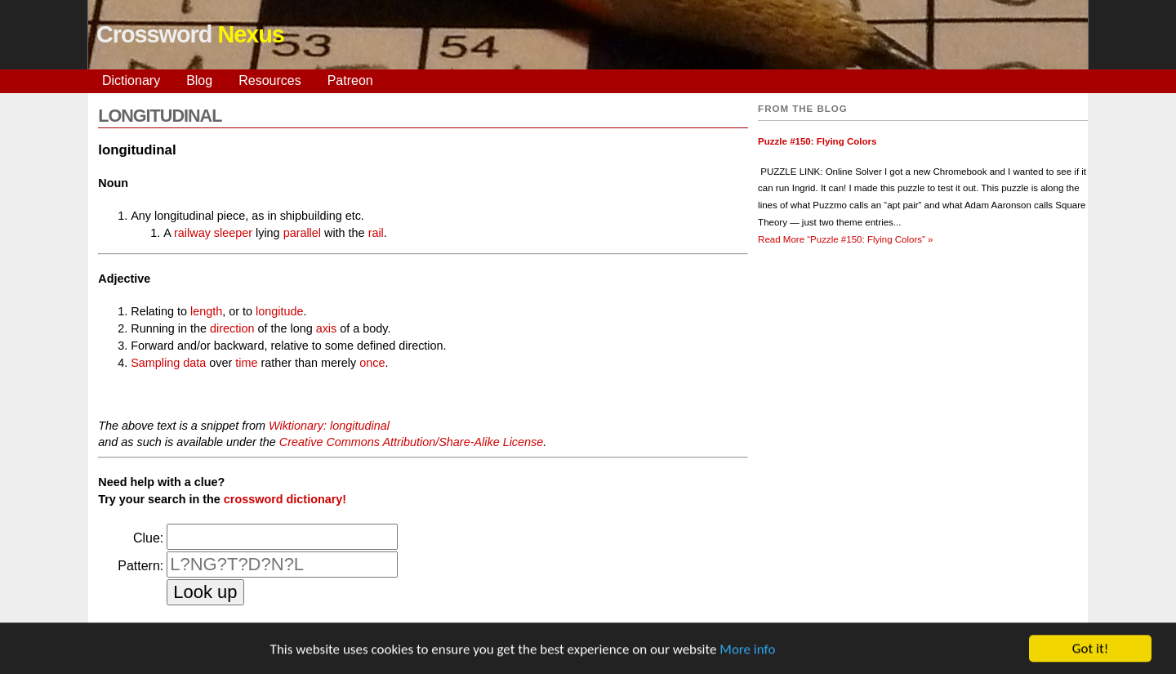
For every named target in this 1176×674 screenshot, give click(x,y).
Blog (199, 80)
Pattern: (140, 566)
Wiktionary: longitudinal (329, 425)
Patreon (350, 80)
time (246, 362)
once (372, 362)
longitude (279, 311)
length (206, 311)
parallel (302, 232)
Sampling (155, 362)
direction (232, 328)
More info (747, 650)
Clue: (148, 538)
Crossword (190, 34)
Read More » (845, 239)
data (194, 362)
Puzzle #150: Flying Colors (817, 141)
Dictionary (131, 80)
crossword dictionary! (285, 499)
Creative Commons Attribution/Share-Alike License (411, 442)
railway (192, 232)
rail (376, 232)
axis (326, 328)
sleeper (233, 232)
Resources (269, 80)
